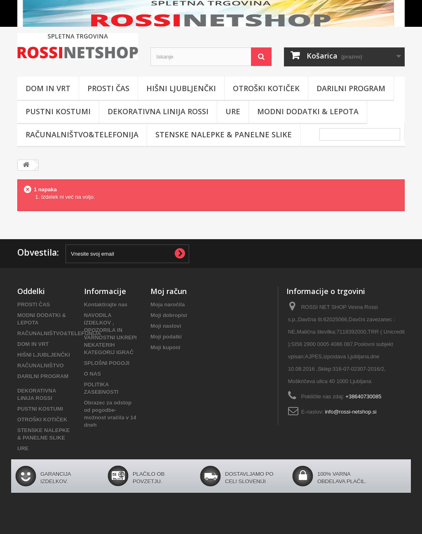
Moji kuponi (165, 347)
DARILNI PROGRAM (350, 88)
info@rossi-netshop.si (350, 412)
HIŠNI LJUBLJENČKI (181, 88)
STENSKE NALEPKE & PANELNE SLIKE (223, 134)
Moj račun (168, 291)
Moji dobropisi (168, 315)
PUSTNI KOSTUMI (58, 111)
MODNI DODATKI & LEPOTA (308, 111)
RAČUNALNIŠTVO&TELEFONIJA (82, 134)
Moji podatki (166, 337)
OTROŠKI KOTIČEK (266, 88)
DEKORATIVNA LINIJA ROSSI (158, 111)
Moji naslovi (165, 326)
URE (232, 111)
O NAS (92, 374)
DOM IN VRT (48, 88)
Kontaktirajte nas (105, 304)
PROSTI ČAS (108, 88)
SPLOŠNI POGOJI (107, 363)
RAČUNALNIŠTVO (40, 365)
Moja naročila (167, 304)
